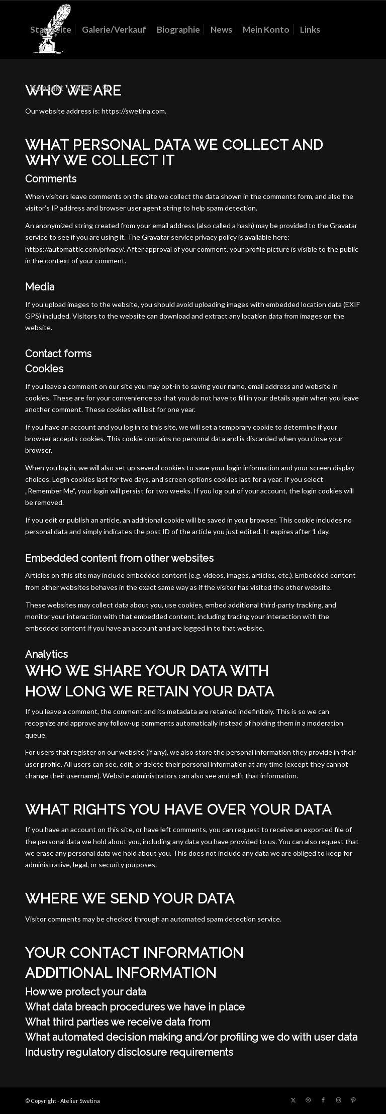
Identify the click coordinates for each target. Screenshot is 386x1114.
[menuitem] (50, 30)
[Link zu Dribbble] (308, 1099)
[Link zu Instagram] (338, 1099)
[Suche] (106, 88)
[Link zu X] (293, 1099)
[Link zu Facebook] (323, 1099)
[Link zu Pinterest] (353, 1099)
